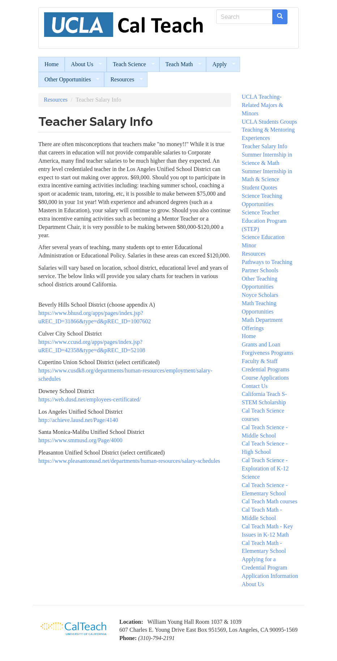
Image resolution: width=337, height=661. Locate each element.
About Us (83, 64)
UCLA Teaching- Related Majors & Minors (262, 105)
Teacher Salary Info (264, 146)
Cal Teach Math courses (270, 501)
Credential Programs (266, 369)
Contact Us (255, 386)
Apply (220, 64)
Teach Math (180, 64)
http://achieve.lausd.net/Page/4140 (78, 420)
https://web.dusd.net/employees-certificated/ (89, 399)
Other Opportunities (68, 79)
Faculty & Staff (260, 361)
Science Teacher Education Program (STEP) (264, 220)
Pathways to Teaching (267, 262)
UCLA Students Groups (269, 122)
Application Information (270, 576)
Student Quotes (259, 187)
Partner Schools (260, 270)
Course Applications (265, 378)
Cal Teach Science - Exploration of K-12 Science (265, 468)
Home (51, 64)
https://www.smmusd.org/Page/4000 (80, 440)
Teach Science (131, 64)
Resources (123, 79)
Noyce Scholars (260, 295)
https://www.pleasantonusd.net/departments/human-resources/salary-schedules (129, 461)
